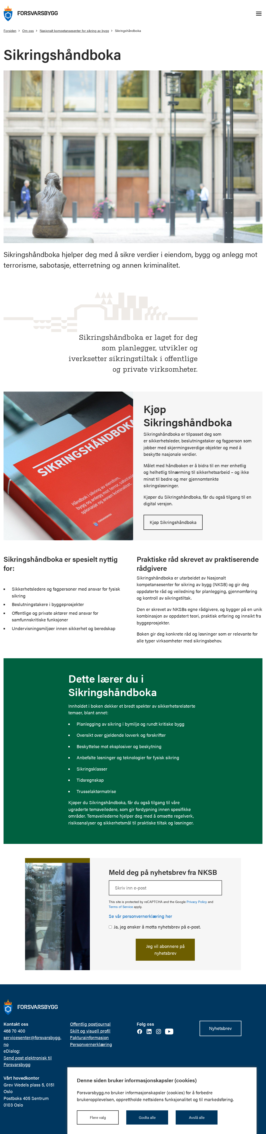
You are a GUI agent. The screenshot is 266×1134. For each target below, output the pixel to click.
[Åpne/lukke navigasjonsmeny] (258, 13)
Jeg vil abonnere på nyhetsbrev (165, 949)
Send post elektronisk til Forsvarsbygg (28, 1061)
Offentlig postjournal (90, 1024)
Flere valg (98, 1117)
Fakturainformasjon (89, 1037)
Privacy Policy (197, 901)
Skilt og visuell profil (90, 1031)
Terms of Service (121, 906)
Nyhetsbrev (220, 1028)
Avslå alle (197, 1117)
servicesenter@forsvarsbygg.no (32, 1040)
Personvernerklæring (91, 1044)
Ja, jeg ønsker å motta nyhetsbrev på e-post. (157, 927)
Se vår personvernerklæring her (140, 916)
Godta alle (147, 1117)
